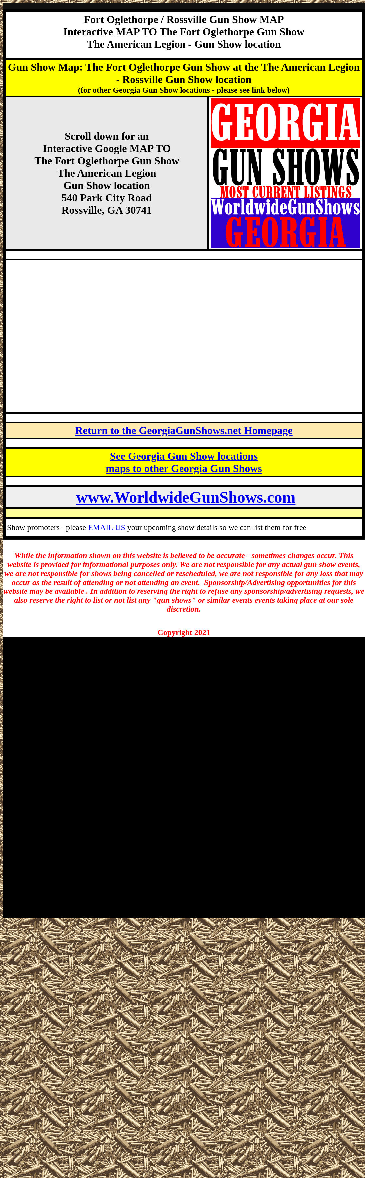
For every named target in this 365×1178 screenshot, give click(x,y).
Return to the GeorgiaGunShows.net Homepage (183, 430)
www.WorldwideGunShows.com (186, 497)
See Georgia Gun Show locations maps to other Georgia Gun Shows (184, 462)
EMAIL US (106, 527)
